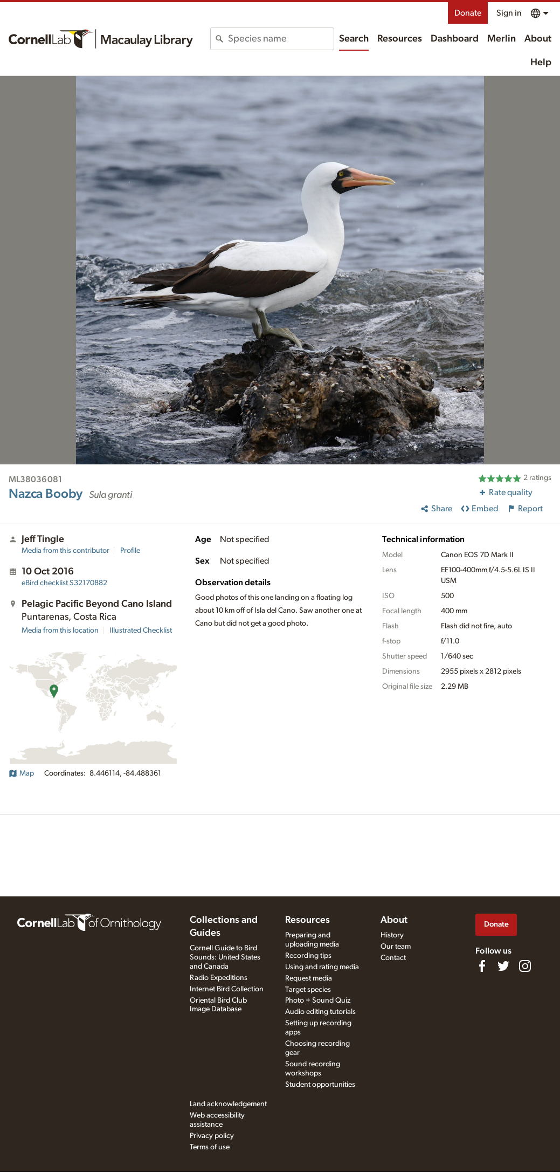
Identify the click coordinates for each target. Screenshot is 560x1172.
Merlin (501, 39)
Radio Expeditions (218, 978)
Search (354, 39)
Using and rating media (322, 967)
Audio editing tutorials (320, 1012)
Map (21, 773)
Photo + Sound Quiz (317, 1000)
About (537, 39)
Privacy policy (212, 1136)
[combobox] (281, 39)
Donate (467, 13)
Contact (393, 958)
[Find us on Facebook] (481, 965)
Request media (308, 978)
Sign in (509, 13)
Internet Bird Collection (227, 989)
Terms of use (210, 1147)
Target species (308, 989)
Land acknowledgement (228, 1104)
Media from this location (60, 630)
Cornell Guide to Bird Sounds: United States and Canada (225, 957)
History (392, 935)
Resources (399, 39)
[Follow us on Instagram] (524, 965)
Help (540, 62)
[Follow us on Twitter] (503, 965)
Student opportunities (320, 1084)
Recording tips (308, 955)
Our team (396, 946)
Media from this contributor (65, 550)
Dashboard (455, 39)
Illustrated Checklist (140, 630)
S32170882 (64, 583)
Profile (130, 550)
